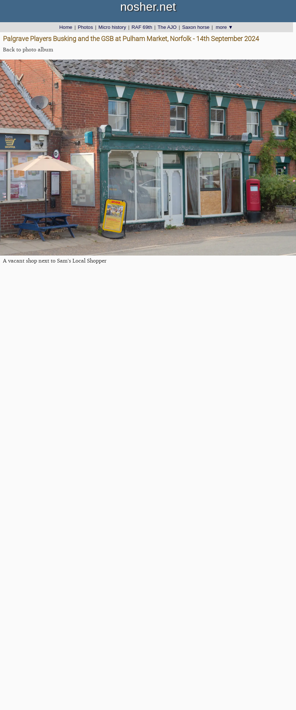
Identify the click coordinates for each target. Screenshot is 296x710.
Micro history (112, 27)
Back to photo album (28, 49)
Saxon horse (195, 27)
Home (65, 27)
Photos (85, 27)
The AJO (167, 27)
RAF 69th (142, 27)
